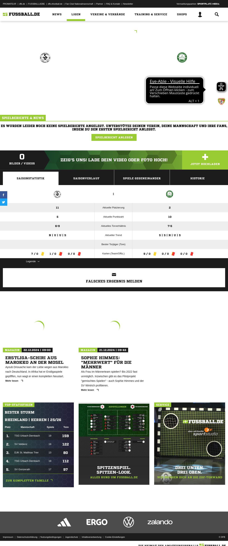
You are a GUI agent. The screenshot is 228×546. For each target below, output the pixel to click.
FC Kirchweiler (182, 74)
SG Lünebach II (45, 74)
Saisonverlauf (86, 178)
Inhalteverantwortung (91, 537)
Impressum (8, 537)
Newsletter (128, 4)
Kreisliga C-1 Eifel (114, 32)
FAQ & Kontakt (113, 4)
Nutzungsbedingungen (50, 537)
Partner (99, 4)
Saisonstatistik (31, 178)
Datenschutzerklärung (27, 537)
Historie (197, 178)
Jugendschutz (71, 537)
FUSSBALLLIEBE (36, 4)
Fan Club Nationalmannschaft (79, 4)
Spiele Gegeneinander (142, 178)
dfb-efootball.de (55, 4)
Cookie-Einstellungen (115, 537)
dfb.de (22, 4)
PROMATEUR (9, 4)
